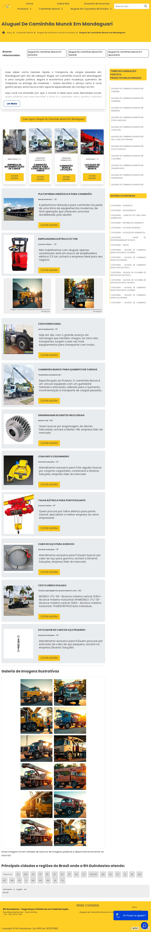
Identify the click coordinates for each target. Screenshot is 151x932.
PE (69, 874)
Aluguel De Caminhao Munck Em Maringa (127, 109)
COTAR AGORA (14, 177)
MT (4, 880)
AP (132, 874)
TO (62, 880)
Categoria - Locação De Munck (126, 227)
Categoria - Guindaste (121, 205)
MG (25, 874)
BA (76, 874)
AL (125, 874)
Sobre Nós (63, 3)
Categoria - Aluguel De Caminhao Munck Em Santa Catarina (128, 251)
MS (12, 880)
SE (55, 880)
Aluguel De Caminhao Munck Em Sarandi (85, 53)
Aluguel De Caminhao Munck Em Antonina (45, 53)
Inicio (134, 907)
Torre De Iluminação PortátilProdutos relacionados (125, 74)
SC (54, 874)
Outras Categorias (122, 195)
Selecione (7, 874)
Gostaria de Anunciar (97, 3)
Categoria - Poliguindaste (123, 210)
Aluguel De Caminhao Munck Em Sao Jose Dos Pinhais (127, 138)
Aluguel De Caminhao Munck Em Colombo (127, 157)
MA (139, 874)
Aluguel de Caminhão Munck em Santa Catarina (102, 912)
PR (47, 874)
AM (103, 874)
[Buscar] (146, 6)
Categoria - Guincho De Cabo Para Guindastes (128, 216)
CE (84, 874)
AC (117, 874)
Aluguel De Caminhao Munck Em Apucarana (125, 53)
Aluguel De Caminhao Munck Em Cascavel (127, 128)
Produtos (25, 8)
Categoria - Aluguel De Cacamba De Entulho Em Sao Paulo (128, 273)
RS (62, 874)
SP (40, 874)
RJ (18, 874)
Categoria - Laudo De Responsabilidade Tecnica (128, 238)
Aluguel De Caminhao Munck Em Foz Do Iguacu (127, 148)
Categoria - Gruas (120, 245)
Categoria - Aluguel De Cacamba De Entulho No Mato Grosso (128, 281)
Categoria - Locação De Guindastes (128, 232)
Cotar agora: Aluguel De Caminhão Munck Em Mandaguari (53, 119)
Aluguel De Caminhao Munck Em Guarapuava (127, 167)
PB (19, 880)
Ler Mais (12, 103)
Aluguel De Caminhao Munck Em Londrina (127, 100)
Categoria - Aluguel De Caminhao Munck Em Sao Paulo (128, 266)
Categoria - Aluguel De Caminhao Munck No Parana (128, 258)
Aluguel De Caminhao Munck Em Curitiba (127, 90)
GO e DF (93, 874)
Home (29, 3)
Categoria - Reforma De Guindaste (127, 223)
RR (48, 880)
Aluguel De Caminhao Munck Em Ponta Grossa (127, 119)
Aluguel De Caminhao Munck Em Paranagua (127, 176)
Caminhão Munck (51, 8)
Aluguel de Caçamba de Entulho (91, 8)
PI (26, 880)
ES (33, 874)
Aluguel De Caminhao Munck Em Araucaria (127, 186)
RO (40, 880)
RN (33, 880)
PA (110, 874)
